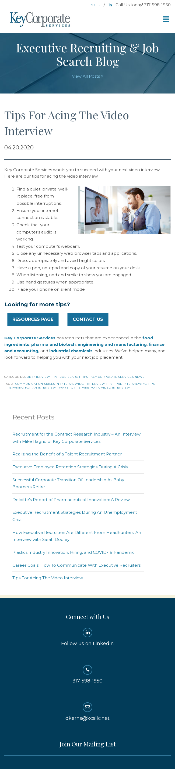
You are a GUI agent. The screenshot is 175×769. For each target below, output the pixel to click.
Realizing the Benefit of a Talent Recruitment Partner (67, 454)
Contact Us (88, 319)
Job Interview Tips (41, 377)
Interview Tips (100, 384)
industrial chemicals (71, 350)
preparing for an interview (30, 387)
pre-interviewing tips (135, 384)
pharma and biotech (53, 344)
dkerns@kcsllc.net (87, 711)
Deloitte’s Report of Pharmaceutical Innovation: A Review (71, 499)
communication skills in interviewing (49, 384)
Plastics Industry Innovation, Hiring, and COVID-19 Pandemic (73, 552)
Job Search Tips (74, 377)
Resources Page (32, 319)
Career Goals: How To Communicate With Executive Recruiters (76, 565)
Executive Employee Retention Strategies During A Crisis (70, 466)
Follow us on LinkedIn (87, 637)
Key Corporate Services (40, 20)
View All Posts (87, 76)
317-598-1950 (87, 674)
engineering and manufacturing (112, 344)
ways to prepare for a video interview (94, 387)
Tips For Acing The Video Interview (47, 577)
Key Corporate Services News (117, 377)
